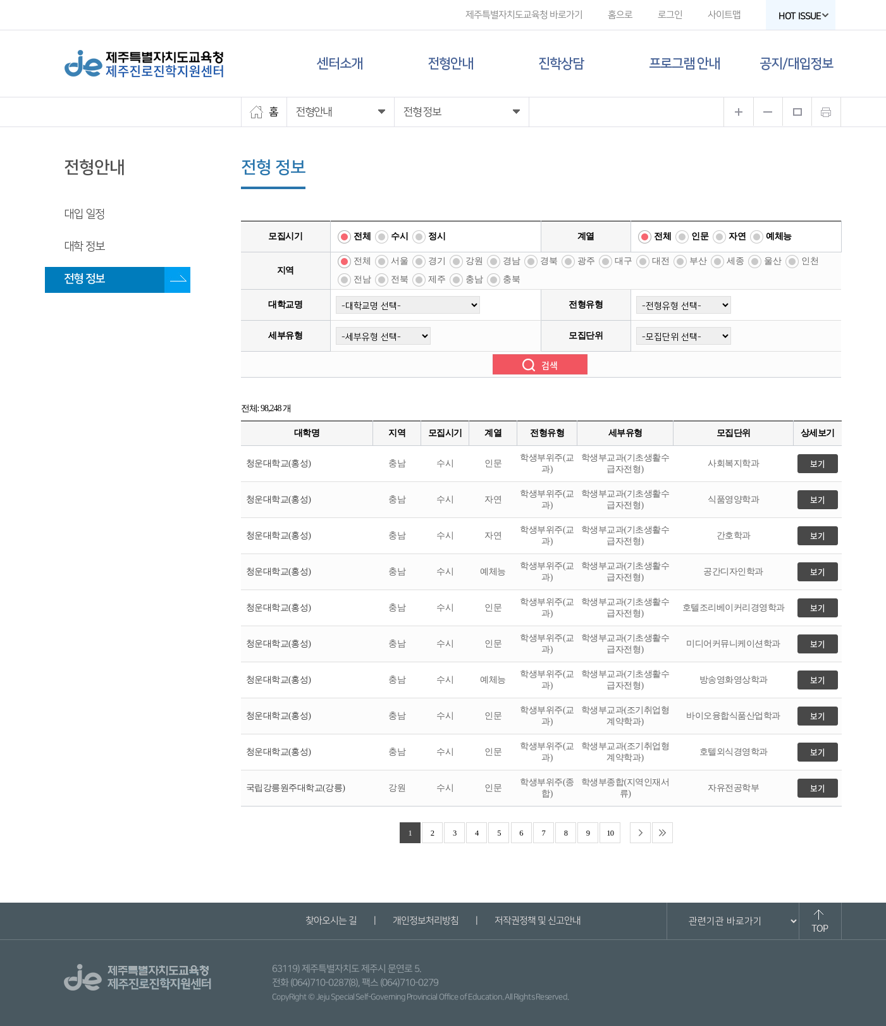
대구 (623, 261)
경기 (436, 261)
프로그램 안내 (684, 63)
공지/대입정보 (796, 63)
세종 (735, 261)
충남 (474, 279)
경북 (548, 261)
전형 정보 (84, 279)
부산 (697, 261)
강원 (474, 261)
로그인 (669, 14)
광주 (585, 261)
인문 (699, 236)
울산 (772, 261)
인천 (809, 261)
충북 (511, 279)
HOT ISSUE (803, 16)
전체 (362, 236)
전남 (362, 279)
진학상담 (561, 63)
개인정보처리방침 (425, 920)
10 (609, 833)
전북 (399, 279)
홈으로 (619, 14)
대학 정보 (84, 246)
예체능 (779, 236)
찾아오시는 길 (331, 920)
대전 (660, 261)
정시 (436, 236)
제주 (436, 279)
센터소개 (339, 63)
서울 (399, 261)
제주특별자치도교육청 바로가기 (523, 14)
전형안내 (450, 63)
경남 (511, 261)
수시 (399, 236)
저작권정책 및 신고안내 (538, 920)
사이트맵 (723, 14)
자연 (737, 236)
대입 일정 (84, 214)
